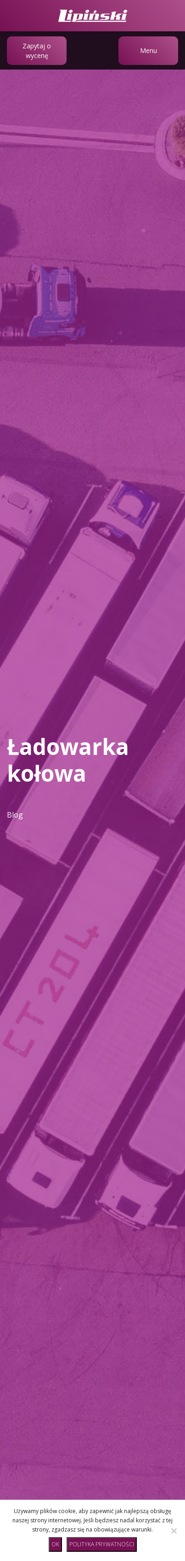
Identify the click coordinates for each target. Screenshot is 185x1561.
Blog (15, 815)
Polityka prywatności (101, 1544)
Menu (148, 50)
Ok (55, 1544)
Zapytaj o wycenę (36, 50)
